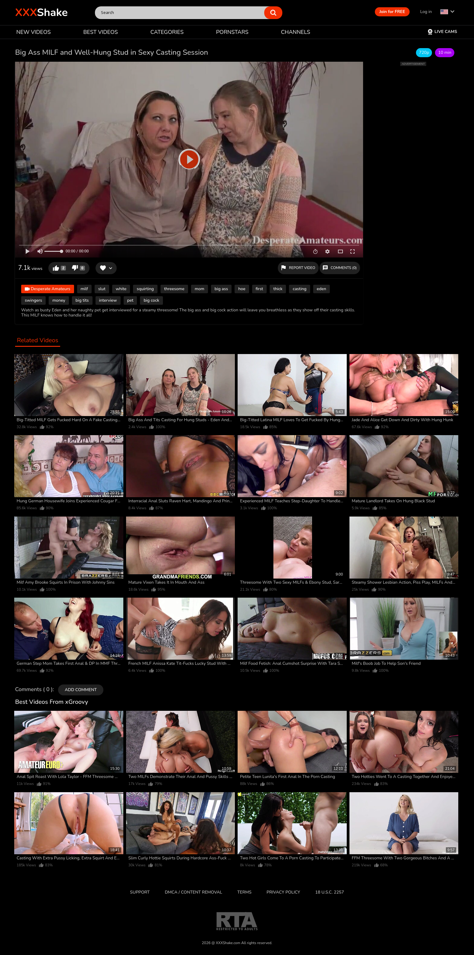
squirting (145, 289)
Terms (244, 892)
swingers (33, 300)
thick (277, 289)
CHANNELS (295, 32)
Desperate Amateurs (47, 289)
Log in (426, 12)
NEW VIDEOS (33, 32)
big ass (221, 289)
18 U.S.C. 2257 (329, 892)
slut (102, 289)
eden (321, 289)
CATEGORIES (167, 32)
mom (199, 289)
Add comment (81, 690)
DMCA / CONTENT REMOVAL (193, 892)
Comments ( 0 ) (34, 689)
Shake (41, 12)
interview (108, 300)
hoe (241, 289)
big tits (82, 300)
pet (130, 300)
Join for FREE (392, 12)
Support (140, 892)
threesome (174, 289)
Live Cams (442, 31)
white (121, 289)
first (259, 289)
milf (84, 289)
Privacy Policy (283, 892)
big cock (151, 300)
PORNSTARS (232, 32)
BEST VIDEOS (100, 32)
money (58, 300)
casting (299, 289)
